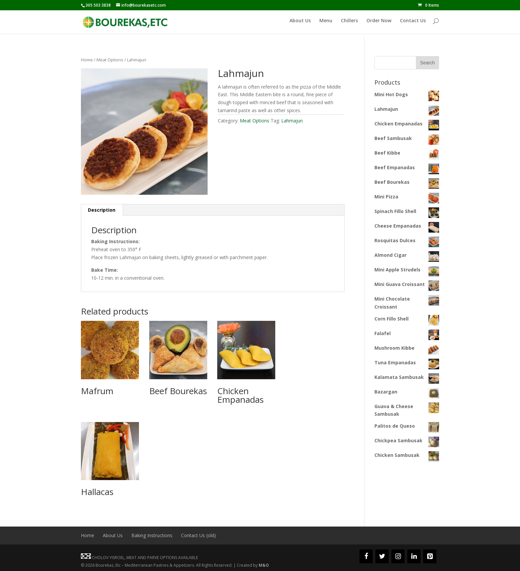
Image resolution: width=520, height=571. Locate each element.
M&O (264, 565)
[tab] (102, 210)
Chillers (349, 24)
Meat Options (110, 60)
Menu (325, 24)
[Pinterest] (429, 556)
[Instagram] (398, 556)
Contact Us (413, 24)
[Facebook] (366, 556)
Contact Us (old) (198, 535)
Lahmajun (292, 120)
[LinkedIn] (414, 556)
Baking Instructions (151, 535)
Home (87, 60)
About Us (300, 24)
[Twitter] (382, 556)
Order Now (378, 24)
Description (101, 210)
